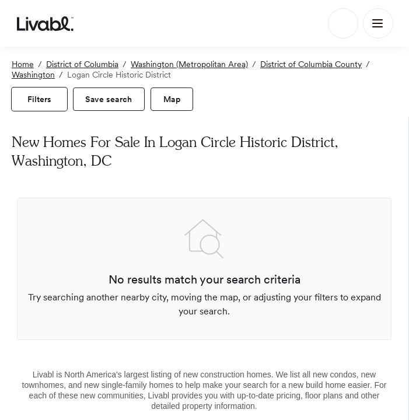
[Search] (343, 23)
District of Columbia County (311, 64)
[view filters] (39, 99)
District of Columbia (82, 64)
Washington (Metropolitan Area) (189, 64)
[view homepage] (45, 23)
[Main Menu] (378, 23)
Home (23, 64)
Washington (33, 74)
